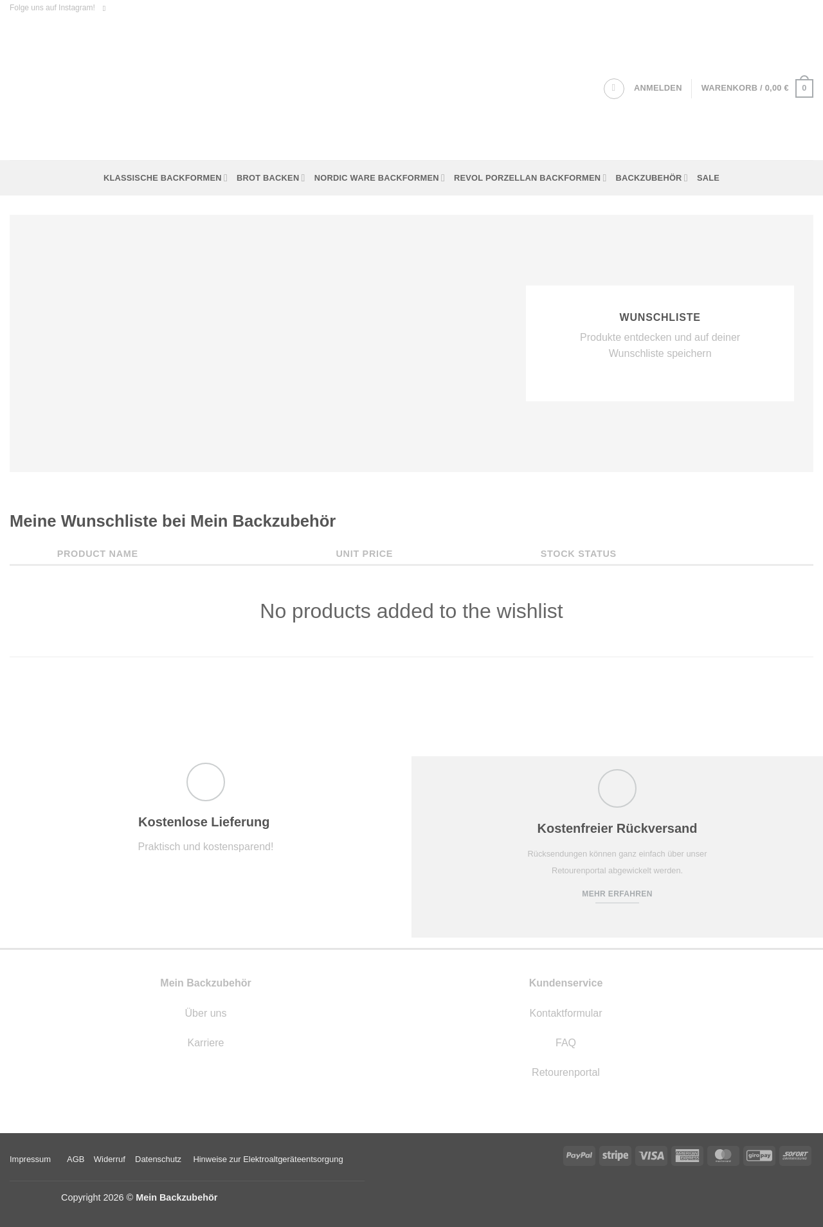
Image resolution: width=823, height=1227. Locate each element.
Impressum (30, 1159)
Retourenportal (566, 1072)
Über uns (206, 1013)
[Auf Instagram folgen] (107, 8)
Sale (708, 178)
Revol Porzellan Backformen (530, 178)
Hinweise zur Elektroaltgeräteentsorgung (269, 1159)
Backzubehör (652, 178)
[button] (658, 88)
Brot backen (271, 178)
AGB (75, 1159)
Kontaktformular (566, 1013)
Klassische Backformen (166, 178)
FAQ (566, 1042)
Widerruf (109, 1159)
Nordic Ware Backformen (379, 178)
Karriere (206, 1042)
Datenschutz (158, 1159)
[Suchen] (614, 88)
